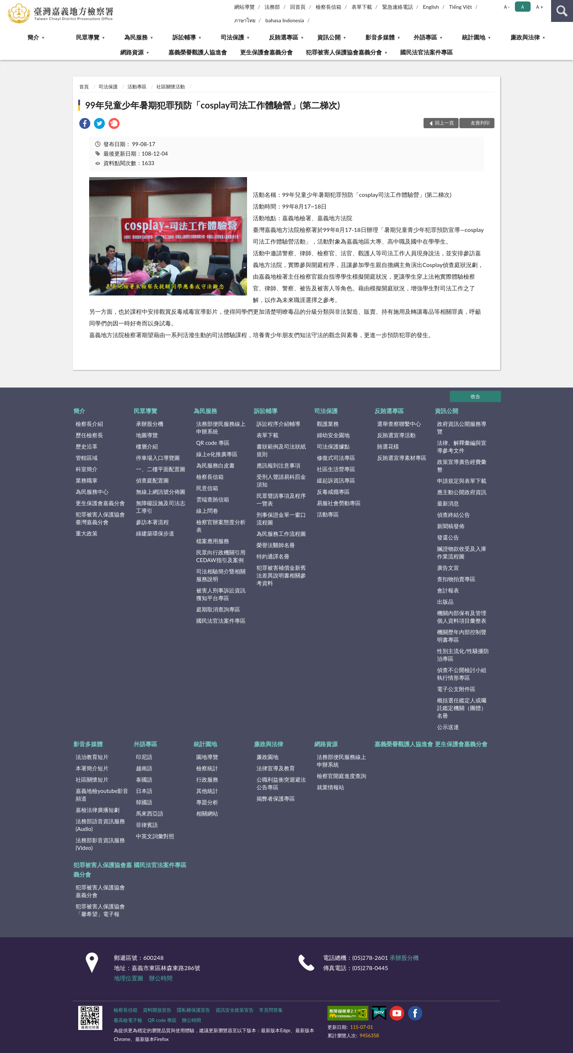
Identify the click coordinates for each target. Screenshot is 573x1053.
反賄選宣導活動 (396, 435)
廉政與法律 (525, 37)
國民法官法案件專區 (426, 52)
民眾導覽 (87, 37)
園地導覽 (207, 756)
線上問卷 (207, 510)
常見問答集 (271, 1010)
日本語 (144, 790)
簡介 (33, 37)
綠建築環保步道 (155, 533)
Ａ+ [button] (539, 7)
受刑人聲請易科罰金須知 (281, 480)
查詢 (562, 11)
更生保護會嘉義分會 (266, 52)
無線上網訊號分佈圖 (160, 491)
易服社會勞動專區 (339, 503)
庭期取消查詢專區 (218, 609)
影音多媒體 (380, 37)
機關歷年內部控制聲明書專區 (461, 636)
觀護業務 (328, 423)
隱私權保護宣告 (193, 1010)
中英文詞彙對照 (155, 836)
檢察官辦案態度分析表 (221, 526)
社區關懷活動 (170, 86)
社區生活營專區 (336, 469)
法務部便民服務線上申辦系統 (221, 427)
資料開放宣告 (157, 1010)
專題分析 (207, 802)
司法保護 (232, 37)
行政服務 (207, 779)
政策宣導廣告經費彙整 (461, 465)
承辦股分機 (149, 423)
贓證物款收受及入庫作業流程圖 (461, 552)
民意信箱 (207, 488)
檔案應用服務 (212, 541)
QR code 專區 (212, 442)
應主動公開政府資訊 (461, 492)
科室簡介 (87, 469)
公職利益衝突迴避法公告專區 (281, 783)
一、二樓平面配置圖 (160, 469)
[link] (84, 124)
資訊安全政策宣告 (235, 1010)
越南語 (144, 768)
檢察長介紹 (89, 423)
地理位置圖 (128, 977)
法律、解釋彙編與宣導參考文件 (461, 446)
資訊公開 (329, 37)
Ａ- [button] (506, 7)
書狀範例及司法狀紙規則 (281, 450)
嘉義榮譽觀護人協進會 (197, 52)
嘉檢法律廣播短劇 (97, 809)
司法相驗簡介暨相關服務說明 (221, 575)
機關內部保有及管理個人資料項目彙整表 (461, 617)
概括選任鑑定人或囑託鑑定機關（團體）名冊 (461, 708)
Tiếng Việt (460, 7)
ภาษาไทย (244, 20)
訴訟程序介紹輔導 (278, 423)
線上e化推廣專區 (217, 454)
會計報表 (448, 590)
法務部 (272, 7)
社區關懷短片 (92, 779)
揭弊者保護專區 (276, 798)
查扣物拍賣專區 (456, 579)
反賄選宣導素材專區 (401, 457)
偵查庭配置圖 (152, 480)
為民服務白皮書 (215, 465)
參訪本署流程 (152, 522)
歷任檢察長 (89, 435)
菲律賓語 (147, 824)
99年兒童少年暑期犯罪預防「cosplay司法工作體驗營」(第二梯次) (212, 105)
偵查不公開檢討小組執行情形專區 (461, 674)
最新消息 (448, 503)
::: (6, 5)
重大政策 (87, 533)
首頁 (84, 86)
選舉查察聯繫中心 (399, 423)
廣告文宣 (448, 567)
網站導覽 (244, 7)
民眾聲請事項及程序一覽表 (281, 499)
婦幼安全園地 (333, 435)
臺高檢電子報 (128, 1020)
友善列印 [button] (480, 123)
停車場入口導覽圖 (158, 457)
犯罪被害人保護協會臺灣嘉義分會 (100, 518)
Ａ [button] (522, 7)
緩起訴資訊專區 (336, 480)
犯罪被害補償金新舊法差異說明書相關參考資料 (281, 575)
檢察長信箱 (328, 7)
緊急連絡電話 (397, 7)
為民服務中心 (92, 491)
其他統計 (207, 790)
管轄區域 (87, 457)
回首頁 (298, 7)
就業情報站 (330, 787)
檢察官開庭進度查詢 (341, 775)
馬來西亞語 (149, 813)
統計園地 (473, 37)
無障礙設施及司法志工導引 (160, 507)
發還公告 (448, 537)
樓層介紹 (147, 446)
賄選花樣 (388, 446)
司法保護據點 (333, 446)
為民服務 (136, 37)
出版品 (445, 601)
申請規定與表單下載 (461, 480)
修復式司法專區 (336, 457)
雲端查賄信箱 (212, 499)
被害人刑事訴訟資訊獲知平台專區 (221, 594)
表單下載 (362, 7)
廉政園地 (267, 756)
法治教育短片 (92, 756)
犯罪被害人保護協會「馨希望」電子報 (100, 910)
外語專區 (425, 37)
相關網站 (207, 813)
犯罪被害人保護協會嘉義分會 (344, 52)
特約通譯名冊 (273, 556)
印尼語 (144, 756)
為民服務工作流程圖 (281, 533)
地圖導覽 (147, 435)
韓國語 (144, 802)
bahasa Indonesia (284, 20)
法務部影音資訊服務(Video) (100, 844)
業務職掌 (87, 480)
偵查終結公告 (453, 514)
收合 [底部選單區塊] (475, 396)
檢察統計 (207, 768)
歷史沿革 (87, 446)
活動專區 (137, 86)
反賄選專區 (283, 37)
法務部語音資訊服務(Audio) (100, 825)
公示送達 (448, 727)
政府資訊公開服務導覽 (461, 427)
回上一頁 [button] (444, 123)
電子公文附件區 (456, 689)
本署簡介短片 (92, 768)
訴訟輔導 (184, 37)
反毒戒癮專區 (333, 491)
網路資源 (132, 52)
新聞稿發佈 (450, 526)
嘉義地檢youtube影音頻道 (102, 794)
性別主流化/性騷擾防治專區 (463, 655)
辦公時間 (160, 977)
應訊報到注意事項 (278, 465)
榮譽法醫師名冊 (276, 545)
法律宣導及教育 (276, 768)
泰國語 (144, 779)
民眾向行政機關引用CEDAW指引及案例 (221, 556)
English (431, 7)
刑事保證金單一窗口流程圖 (281, 518)
